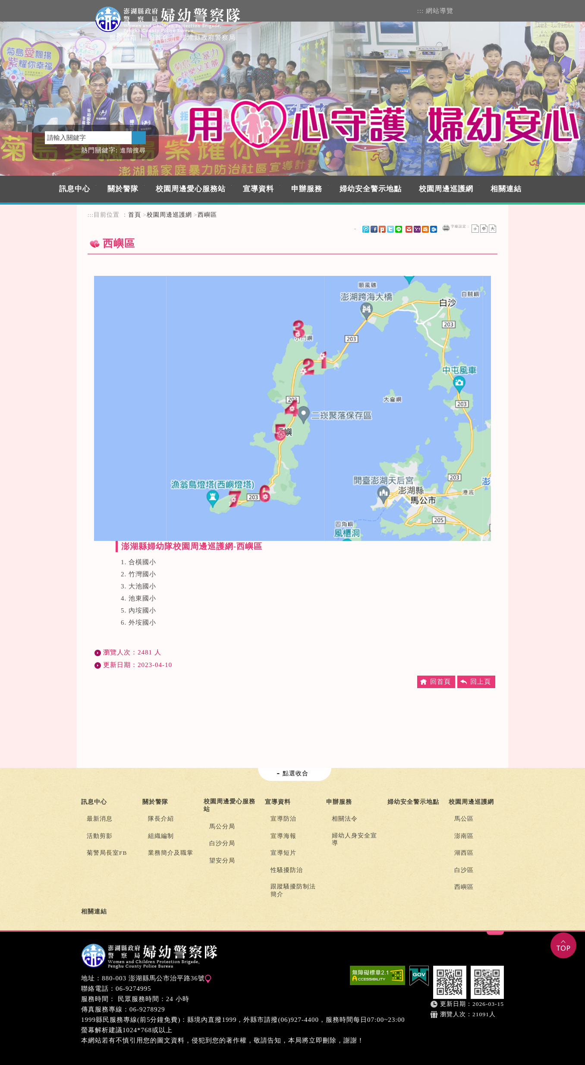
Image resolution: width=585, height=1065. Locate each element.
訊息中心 (74, 189)
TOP (563, 945)
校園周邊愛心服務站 (191, 189)
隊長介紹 (161, 818)
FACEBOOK (482, 10)
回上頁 (480, 681)
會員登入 (465, 10)
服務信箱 (123, 37)
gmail (409, 229)
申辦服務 (306, 189)
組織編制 (161, 836)
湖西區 (464, 853)
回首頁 (158, 37)
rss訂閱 (500, 10)
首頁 (134, 215)
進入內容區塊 (20, 3)
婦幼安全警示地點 (371, 189)
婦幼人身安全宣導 (354, 839)
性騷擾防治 (286, 870)
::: (420, 10)
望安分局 (222, 860)
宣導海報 (283, 836)
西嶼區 (207, 215)
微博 (365, 229)
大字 (492, 228)
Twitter (390, 229)
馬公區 (464, 818)
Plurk (382, 229)
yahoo (417, 229)
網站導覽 (439, 10)
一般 (484, 228)
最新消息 (100, 818)
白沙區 (464, 870)
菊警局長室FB (107, 853)
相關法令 (345, 818)
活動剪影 (100, 836)
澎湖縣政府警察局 (208, 37)
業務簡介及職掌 (170, 853)
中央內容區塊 (108, 262)
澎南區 (464, 836)
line (398, 229)
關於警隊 (122, 189)
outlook (433, 229)
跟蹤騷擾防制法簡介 (293, 890)
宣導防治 (283, 818)
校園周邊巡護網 (446, 189)
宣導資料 (258, 189)
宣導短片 (283, 853)
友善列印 (446, 227)
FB (374, 229)
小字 (475, 228)
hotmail (425, 229)
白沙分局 (222, 843)
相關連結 (506, 189)
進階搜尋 (133, 150)
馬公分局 (222, 826)
